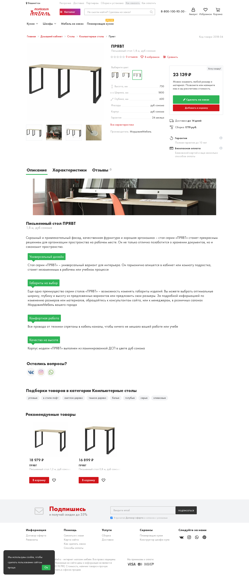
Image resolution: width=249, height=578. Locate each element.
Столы (71, 36)
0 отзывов (132, 57)
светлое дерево (73, 398)
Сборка (106, 535)
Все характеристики (122, 124)
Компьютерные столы (92, 36)
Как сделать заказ (75, 544)
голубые (130, 398)
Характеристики (69, 170)
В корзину (39, 480)
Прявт (33, 465)
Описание (37, 170)
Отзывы (101, 170)
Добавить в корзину (196, 107)
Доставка (78, 3)
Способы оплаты (73, 548)
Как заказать (133, 3)
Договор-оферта (36, 535)
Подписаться (186, 510)
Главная (31, 36)
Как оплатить (149, 3)
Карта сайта (71, 539)
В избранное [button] (150, 57)
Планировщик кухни (100, 23)
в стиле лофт (50, 398)
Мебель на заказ (72, 24)
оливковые (159, 398)
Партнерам (92, 3)
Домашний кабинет (51, 36)
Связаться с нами (74, 535)
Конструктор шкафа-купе (154, 539)
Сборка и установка (112, 3)
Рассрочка (65, 3)
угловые (32, 398)
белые (115, 398)
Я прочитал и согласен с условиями (139, 517)
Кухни (32, 24)
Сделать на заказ (196, 99)
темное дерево (97, 398)
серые (144, 398)
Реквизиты (32, 539)
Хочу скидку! (214, 68)
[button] (220, 138)
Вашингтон (33, 3)
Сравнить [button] (170, 57)
